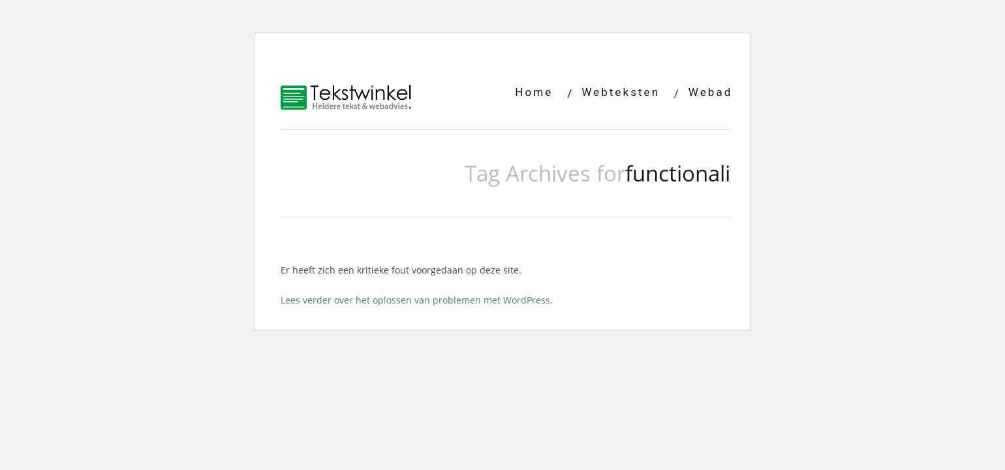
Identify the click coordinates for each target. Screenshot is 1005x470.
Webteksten (620, 92)
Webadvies (724, 92)
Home (534, 92)
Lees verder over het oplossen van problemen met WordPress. (417, 300)
